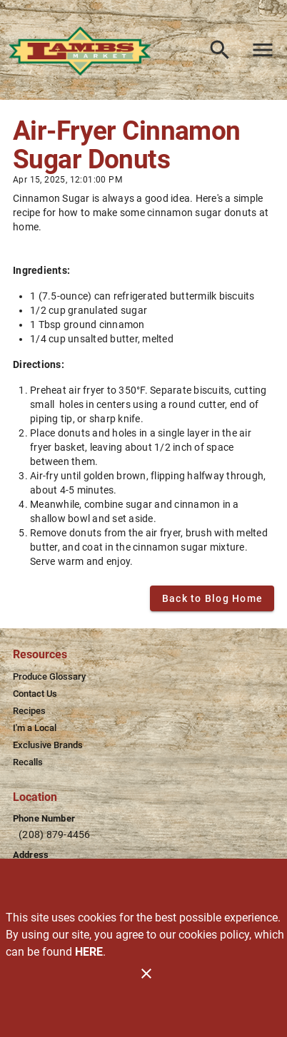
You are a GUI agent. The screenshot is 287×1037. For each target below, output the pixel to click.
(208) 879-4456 (55, 834)
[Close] (146, 973)
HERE (89, 952)
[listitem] (49, 676)
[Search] (220, 50)
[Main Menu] (262, 50)
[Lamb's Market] (84, 49)
